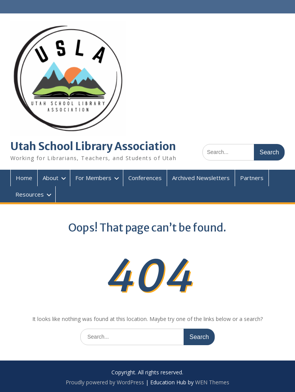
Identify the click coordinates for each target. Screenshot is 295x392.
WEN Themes (212, 382)
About (50, 178)
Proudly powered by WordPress (105, 382)
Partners (252, 178)
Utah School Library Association (93, 146)
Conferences (145, 178)
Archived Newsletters (201, 178)
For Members (93, 178)
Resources (29, 194)
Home (24, 178)
